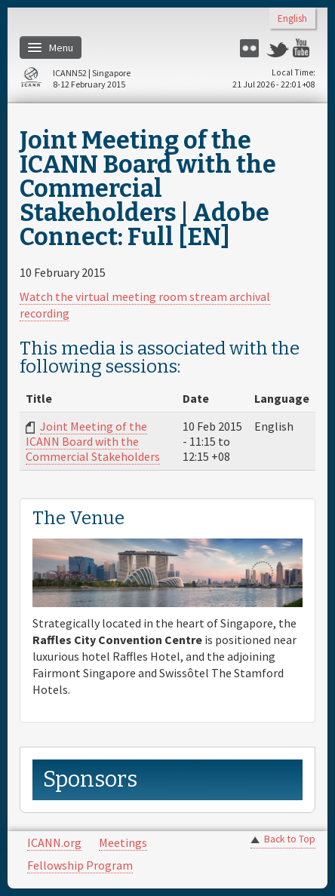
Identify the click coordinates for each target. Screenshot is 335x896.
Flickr (251, 47)
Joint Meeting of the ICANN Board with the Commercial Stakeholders (93, 441)
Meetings (123, 842)
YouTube (304, 47)
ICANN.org (54, 842)
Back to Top (289, 839)
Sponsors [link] (90, 779)
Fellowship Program (80, 865)
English (292, 19)
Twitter (277, 47)
